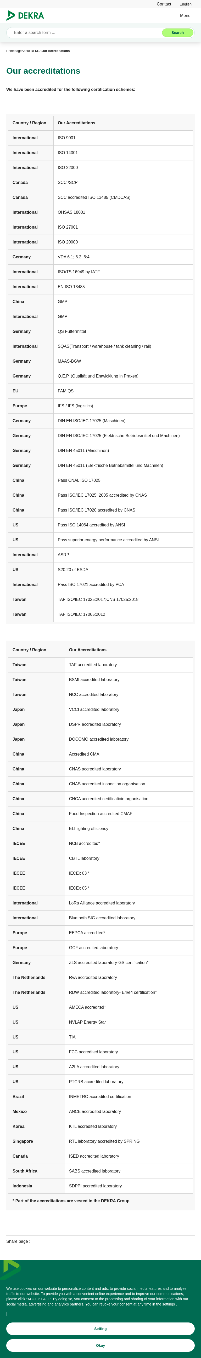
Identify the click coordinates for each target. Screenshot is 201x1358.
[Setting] (100, 1328)
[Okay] (100, 1345)
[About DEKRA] (32, 51)
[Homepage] (14, 51)
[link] (185, 4)
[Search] (177, 32)
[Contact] (164, 4)
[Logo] (27, 15)
